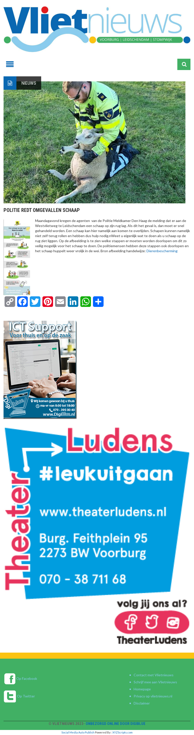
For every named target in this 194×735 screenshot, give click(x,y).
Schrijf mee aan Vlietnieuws (155, 682)
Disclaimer (142, 703)
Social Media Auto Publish (77, 732)
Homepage (142, 689)
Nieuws (28, 83)
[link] (162, 251)
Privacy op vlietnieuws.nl (153, 696)
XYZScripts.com (122, 732)
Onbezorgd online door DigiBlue (116, 723)
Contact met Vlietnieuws (154, 675)
